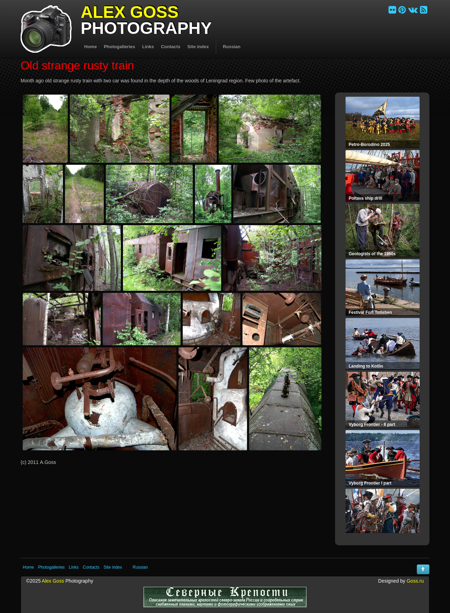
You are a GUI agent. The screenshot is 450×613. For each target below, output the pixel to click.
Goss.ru (415, 581)
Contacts (171, 46)
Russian (232, 46)
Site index (198, 46)
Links (148, 46)
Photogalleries (119, 46)
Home (90, 46)
